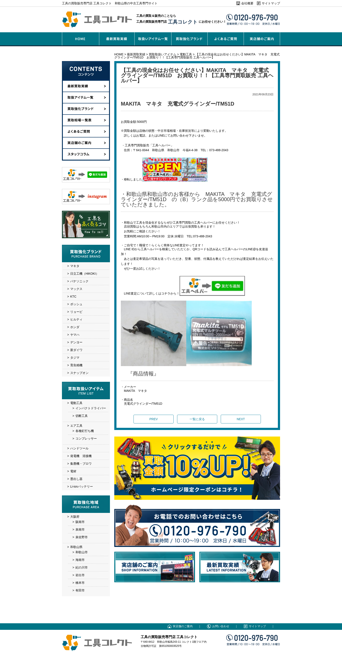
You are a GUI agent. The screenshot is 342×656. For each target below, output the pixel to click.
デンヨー (76, 342)
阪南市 (80, 521)
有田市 (80, 590)
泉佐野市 (81, 537)
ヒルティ (76, 319)
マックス (76, 288)
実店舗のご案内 (183, 626)
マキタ (74, 265)
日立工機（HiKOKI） (84, 273)
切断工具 (81, 415)
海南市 (80, 559)
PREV (153, 419)
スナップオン (79, 372)
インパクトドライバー (90, 408)
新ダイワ (76, 349)
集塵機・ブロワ (81, 463)
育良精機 (76, 365)
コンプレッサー (86, 438)
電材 (73, 471)
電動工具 (76, 402)
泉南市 (80, 529)
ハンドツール (79, 448)
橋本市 (80, 582)
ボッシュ (76, 304)
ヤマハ (74, 334)
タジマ (74, 357)
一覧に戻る (197, 419)
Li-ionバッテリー (81, 486)
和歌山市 (81, 552)
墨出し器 (76, 478)
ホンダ (74, 327)
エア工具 (76, 425)
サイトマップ (271, 3)
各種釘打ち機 (84, 430)
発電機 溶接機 (81, 455)
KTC (73, 296)
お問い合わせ (220, 626)
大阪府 (74, 516)
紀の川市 (81, 567)
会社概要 (247, 3)
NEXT (241, 419)
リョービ (76, 311)
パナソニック (79, 281)
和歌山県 (76, 546)
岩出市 (80, 575)
